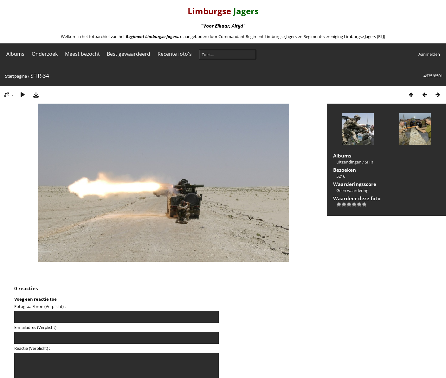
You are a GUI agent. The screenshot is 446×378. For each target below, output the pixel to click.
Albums (15, 53)
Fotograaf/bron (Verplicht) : (40, 306)
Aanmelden (429, 54)
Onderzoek (45, 53)
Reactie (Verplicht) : (32, 348)
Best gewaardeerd (128, 53)
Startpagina (16, 76)
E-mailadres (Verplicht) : (36, 327)
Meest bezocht (82, 53)
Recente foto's (175, 53)
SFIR (369, 162)
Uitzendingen (348, 162)
